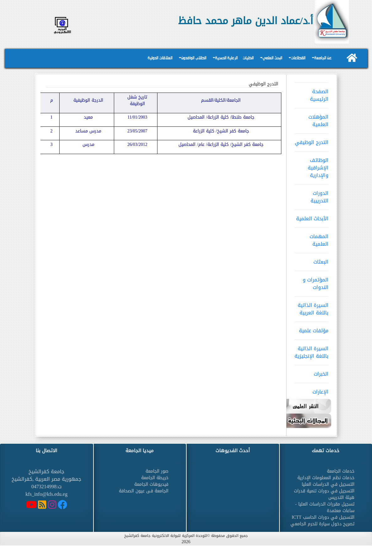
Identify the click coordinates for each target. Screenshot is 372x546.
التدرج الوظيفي (311, 140)
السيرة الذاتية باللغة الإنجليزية (311, 350)
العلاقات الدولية (160, 58)
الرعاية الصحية (226, 58)
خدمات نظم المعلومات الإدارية (325, 478)
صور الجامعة (157, 471)
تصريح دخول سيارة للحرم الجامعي (322, 524)
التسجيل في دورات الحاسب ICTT (323, 517)
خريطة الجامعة (154, 478)
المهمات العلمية (311, 238)
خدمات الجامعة (340, 471)
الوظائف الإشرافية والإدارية (311, 165)
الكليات (248, 58)
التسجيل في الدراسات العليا (328, 484)
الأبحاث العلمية (311, 216)
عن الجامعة (323, 58)
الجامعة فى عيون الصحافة (143, 491)
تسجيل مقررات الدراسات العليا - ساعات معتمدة (324, 507)
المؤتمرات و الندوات (311, 281)
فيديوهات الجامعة (151, 484)
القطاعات (298, 58)
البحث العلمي (272, 58)
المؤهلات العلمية (311, 118)
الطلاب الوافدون (193, 58)
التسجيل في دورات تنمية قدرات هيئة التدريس (324, 494)
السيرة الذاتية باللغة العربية (311, 307)
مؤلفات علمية (311, 328)
